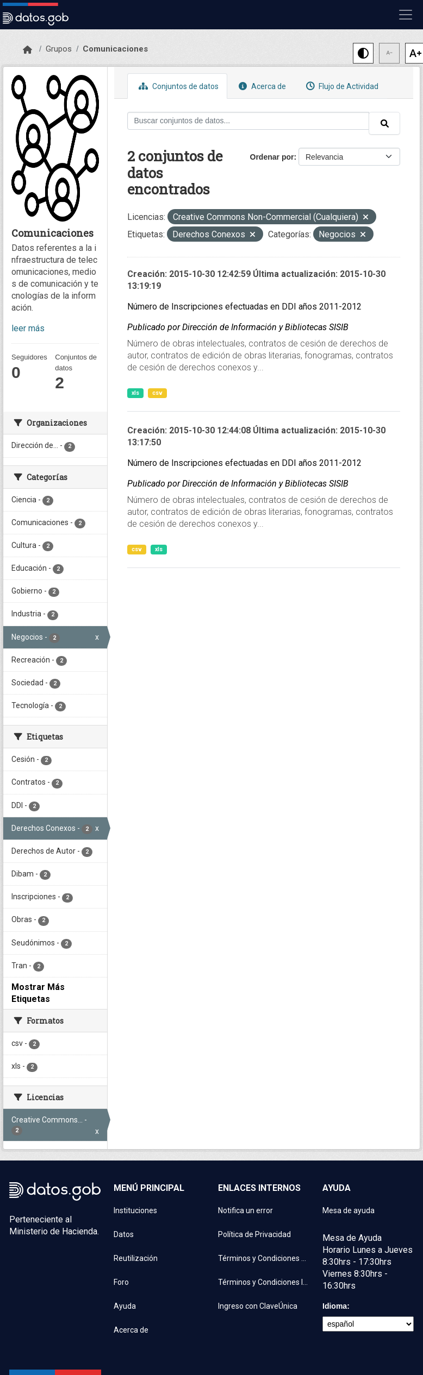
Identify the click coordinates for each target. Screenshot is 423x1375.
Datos (124, 1234)
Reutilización (136, 1258)
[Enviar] (384, 123)
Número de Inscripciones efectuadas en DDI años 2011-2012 (244, 306)
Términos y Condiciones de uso (263, 1258)
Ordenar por (272, 157)
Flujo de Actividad (340, 86)
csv (157, 392)
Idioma (334, 1306)
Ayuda (125, 1306)
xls (135, 392)
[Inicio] (27, 50)
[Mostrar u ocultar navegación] (405, 14)
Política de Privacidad (254, 1234)
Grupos (59, 49)
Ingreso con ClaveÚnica (257, 1306)
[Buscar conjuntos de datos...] (248, 121)
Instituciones (135, 1210)
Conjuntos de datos (177, 86)
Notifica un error (245, 1210)
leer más (28, 328)
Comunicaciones (115, 49)
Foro (121, 1282)
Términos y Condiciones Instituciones (263, 1282)
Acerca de (261, 86)
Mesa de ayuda (348, 1210)
